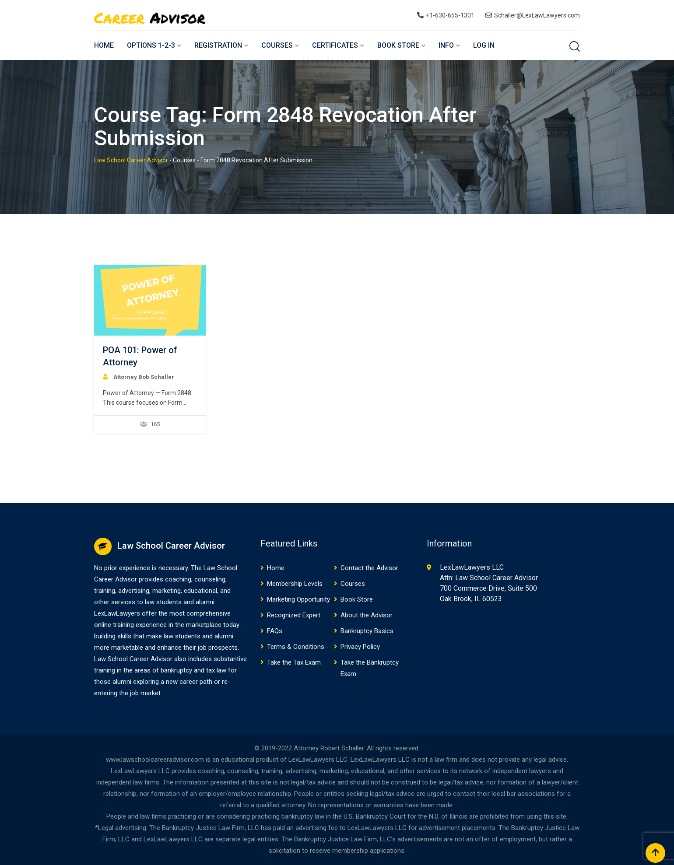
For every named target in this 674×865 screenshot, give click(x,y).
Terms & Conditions (295, 647)
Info (446, 45)
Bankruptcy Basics (367, 631)
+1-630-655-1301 (450, 15)
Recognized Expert (293, 615)
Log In (484, 45)
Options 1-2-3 (151, 45)
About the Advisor (367, 615)
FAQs (274, 631)
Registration (218, 45)
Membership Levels (295, 584)
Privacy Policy (360, 647)
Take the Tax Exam (294, 662)
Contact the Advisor (369, 568)
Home (104, 45)
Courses (277, 45)
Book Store (398, 45)
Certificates (335, 45)
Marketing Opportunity (298, 599)
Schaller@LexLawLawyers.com (537, 15)
